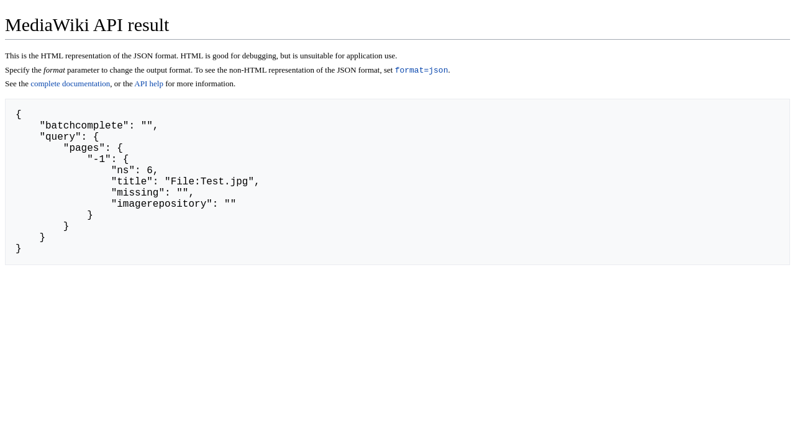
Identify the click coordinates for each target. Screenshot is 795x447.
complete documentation (70, 84)
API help (148, 84)
